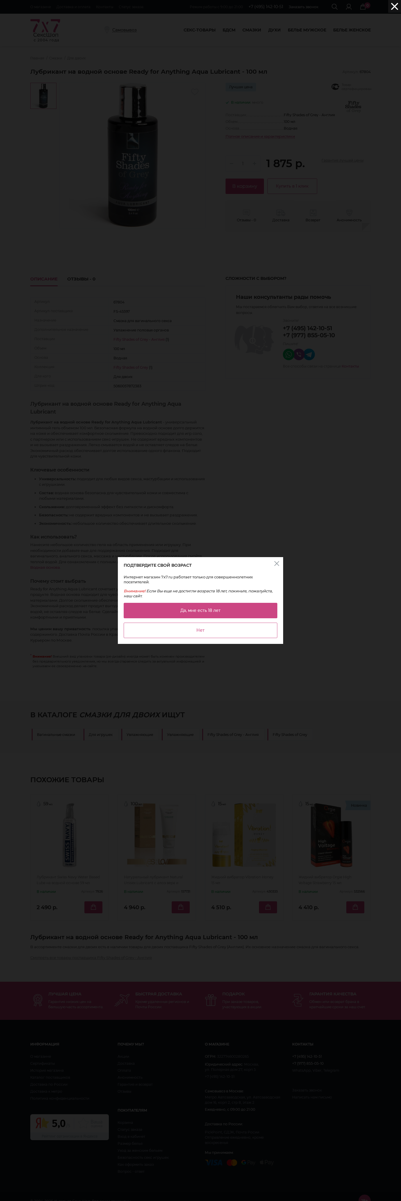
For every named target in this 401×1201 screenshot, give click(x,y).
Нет (200, 630)
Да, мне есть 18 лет (200, 610)
